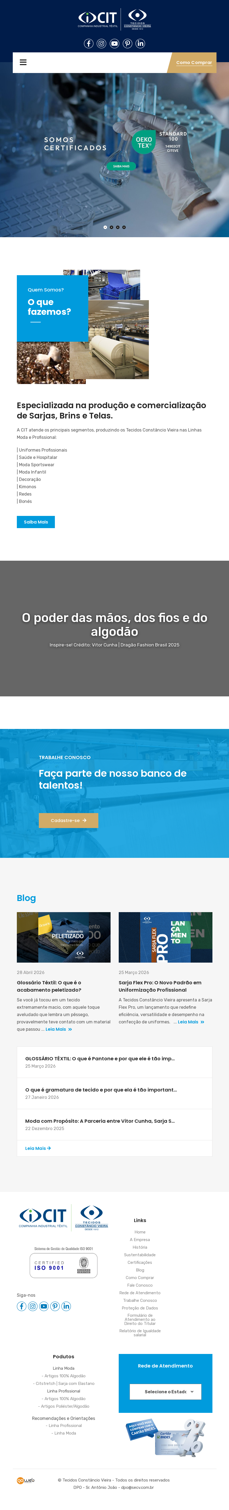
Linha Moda (63, 1368)
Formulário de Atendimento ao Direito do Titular (140, 1320)
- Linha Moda (63, 1433)
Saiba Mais (36, 522)
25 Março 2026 (134, 972)
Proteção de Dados (140, 1308)
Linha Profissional (63, 1391)
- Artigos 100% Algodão (64, 1376)
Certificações (140, 1263)
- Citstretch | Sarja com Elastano (64, 1384)
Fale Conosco (140, 1285)
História (140, 1247)
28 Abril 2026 (31, 972)
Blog (140, 1270)
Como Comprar (140, 1278)
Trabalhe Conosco (140, 1301)
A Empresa (140, 1240)
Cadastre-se (68, 820)
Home (140, 1232)
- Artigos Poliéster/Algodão (63, 1406)
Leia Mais (59, 1029)
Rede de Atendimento (140, 1293)
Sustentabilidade (140, 1255)
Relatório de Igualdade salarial (140, 1333)
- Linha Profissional (64, 1426)
